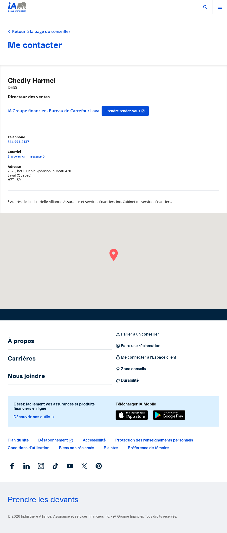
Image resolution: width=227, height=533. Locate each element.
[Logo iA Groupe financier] (17, 10)
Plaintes (111, 448)
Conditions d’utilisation (28, 448)
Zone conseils (131, 369)
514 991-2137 (18, 141)
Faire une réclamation (138, 345)
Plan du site (18, 440)
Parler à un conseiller (137, 334)
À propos (21, 340)
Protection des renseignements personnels (154, 440)
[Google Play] (169, 415)
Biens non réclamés (76, 448)
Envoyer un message (26, 156)
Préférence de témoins (148, 448)
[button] (205, 7)
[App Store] (132, 415)
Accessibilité (94, 440)
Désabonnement (53, 440)
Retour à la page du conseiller (39, 31)
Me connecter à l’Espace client (146, 357)
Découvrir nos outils (34, 417)
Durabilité (127, 380)
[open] (220, 7)
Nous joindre (26, 376)
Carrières (22, 358)
